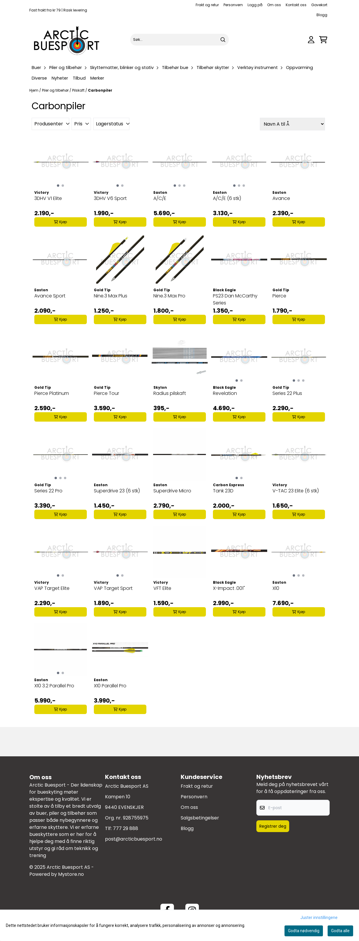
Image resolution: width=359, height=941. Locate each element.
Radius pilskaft (169, 393)
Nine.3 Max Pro (169, 295)
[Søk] (179, 40)
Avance (281, 198)
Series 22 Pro (48, 490)
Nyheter (60, 78)
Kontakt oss (296, 4)
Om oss (274, 4)
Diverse (39, 78)
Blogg (321, 14)
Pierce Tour (106, 393)
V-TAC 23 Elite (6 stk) (295, 490)
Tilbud (79, 78)
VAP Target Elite (52, 588)
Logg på (255, 4)
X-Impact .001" (229, 588)
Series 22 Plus (287, 393)
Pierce (279, 295)
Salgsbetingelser (200, 817)
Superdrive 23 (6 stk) (117, 490)
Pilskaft (78, 90)
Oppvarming (299, 67)
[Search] (223, 40)
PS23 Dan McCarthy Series (235, 299)
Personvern (233, 4)
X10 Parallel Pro (110, 685)
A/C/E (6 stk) (227, 198)
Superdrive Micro (172, 490)
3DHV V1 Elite (48, 198)
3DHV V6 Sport (110, 198)
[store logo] (66, 39)
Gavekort (319, 4)
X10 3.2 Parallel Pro (54, 685)
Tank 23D (223, 490)
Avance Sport (49, 295)
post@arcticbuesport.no (133, 839)
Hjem (34, 90)
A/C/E (159, 198)
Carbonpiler (100, 90)
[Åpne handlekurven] (323, 40)
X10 (275, 588)
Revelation (225, 393)
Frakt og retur (207, 4)
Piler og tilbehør (56, 90)
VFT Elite (162, 588)
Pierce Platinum (51, 393)
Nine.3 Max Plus (110, 295)
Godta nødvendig (303, 930)
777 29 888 (125, 828)
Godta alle (340, 930)
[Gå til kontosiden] (311, 40)
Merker (97, 78)
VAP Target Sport (113, 588)
